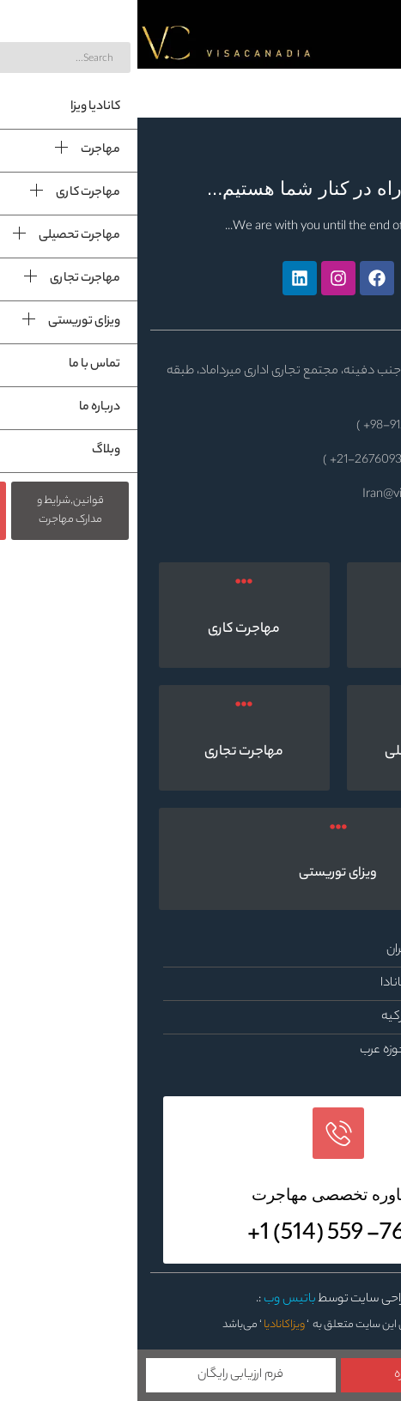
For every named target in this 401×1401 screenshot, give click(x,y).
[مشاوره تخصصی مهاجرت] (201, 1133)
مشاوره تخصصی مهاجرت (200, 1195)
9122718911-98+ (267, 426)
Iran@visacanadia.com (283, 495)
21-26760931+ (230, 461)
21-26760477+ (334, 461)
